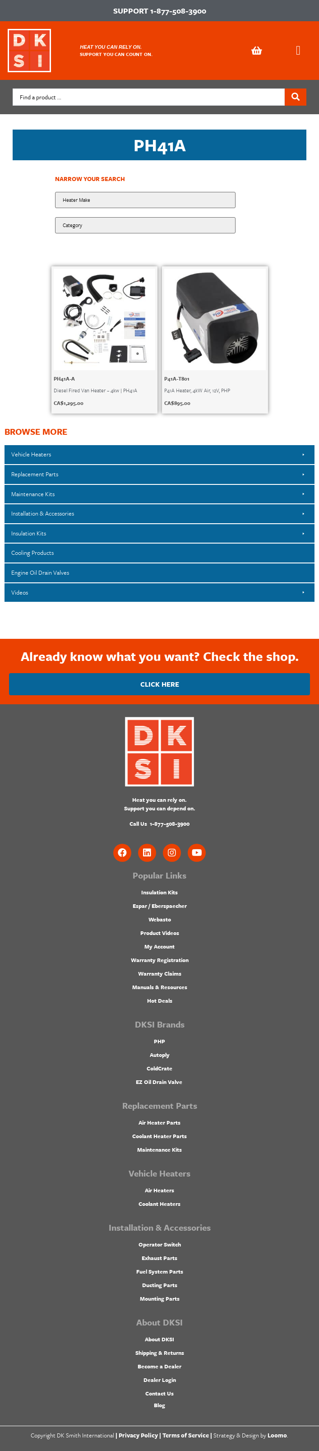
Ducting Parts (159, 1285)
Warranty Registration (160, 960)
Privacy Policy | (140, 1435)
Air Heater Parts (159, 1122)
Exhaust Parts (159, 1258)
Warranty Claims (159, 973)
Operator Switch (160, 1244)
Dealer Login (159, 1380)
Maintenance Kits (159, 1149)
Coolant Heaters (159, 1204)
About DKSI (159, 1339)
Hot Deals (159, 1000)
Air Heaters (159, 1190)
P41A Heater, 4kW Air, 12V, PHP (197, 390)
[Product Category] (145, 225)
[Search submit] (295, 97)
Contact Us (159, 1393)
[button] (298, 50)
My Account (159, 946)
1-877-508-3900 (178, 10)
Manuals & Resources (159, 987)
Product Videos (159, 933)
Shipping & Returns (159, 1353)
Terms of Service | (187, 1435)
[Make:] (145, 200)
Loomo (277, 1435)
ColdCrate (159, 1068)
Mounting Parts (160, 1298)
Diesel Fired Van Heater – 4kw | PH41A (95, 390)
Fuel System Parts (159, 1271)
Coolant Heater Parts (159, 1136)
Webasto (159, 919)
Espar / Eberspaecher (160, 906)
